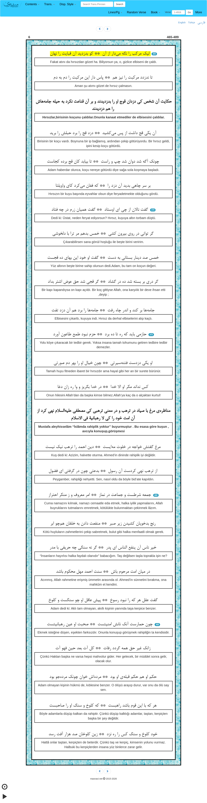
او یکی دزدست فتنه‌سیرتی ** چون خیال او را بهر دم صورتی (104, 363)
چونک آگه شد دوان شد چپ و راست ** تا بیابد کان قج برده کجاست (103, 161)
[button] (32, 4)
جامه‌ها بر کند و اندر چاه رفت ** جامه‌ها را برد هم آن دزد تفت (103, 310)
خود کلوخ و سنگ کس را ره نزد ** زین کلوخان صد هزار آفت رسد (103, 734)
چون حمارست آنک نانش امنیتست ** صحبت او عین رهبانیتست (100, 624)
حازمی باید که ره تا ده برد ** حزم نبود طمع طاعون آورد (100, 334)
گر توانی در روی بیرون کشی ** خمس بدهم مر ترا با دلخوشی (103, 233)
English (182, 22)
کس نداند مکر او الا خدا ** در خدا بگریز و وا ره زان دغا (103, 387)
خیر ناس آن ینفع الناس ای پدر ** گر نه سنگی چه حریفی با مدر (103, 547)
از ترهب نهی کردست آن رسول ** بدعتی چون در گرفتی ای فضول (103, 471)
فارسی (201, 23)
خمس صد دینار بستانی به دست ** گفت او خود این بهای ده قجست (103, 257)
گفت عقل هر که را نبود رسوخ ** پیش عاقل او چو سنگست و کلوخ (103, 600)
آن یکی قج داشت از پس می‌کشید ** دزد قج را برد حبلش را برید (104, 133)
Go (189, 12)
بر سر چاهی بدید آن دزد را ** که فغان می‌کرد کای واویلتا (103, 185)
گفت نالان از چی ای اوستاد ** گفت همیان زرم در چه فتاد (100, 209)
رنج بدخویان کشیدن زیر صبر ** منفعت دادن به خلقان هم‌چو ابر (103, 523)
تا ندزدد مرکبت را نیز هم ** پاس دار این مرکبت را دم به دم (103, 77)
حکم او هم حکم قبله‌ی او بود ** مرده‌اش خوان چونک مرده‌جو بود (103, 677)
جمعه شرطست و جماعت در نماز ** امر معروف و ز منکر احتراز (100, 495)
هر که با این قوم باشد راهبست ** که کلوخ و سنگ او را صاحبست (103, 705)
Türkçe (191, 22)
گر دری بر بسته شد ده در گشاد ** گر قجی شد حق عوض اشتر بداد (103, 281)
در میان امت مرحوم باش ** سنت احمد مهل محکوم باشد (103, 571)
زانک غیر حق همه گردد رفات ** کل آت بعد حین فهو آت (103, 648)
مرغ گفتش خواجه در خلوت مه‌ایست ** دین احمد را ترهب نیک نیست (103, 447)
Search (119, 4)
